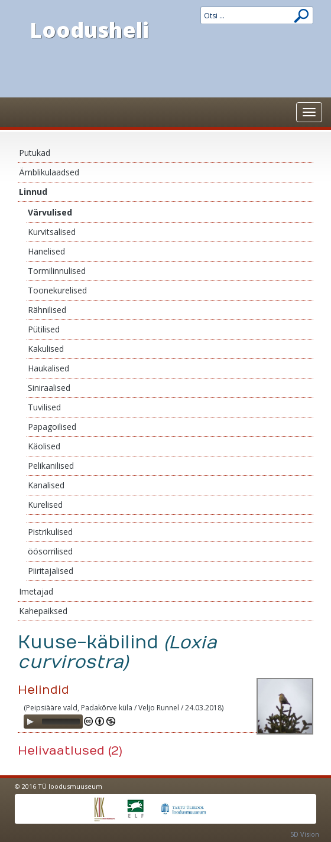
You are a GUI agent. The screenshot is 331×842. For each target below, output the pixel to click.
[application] (53, 721)
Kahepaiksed (43, 610)
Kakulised (46, 348)
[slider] (61, 721)
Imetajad (36, 591)
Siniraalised (49, 387)
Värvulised (50, 212)
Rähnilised (47, 309)
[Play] (30, 721)
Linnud (33, 191)
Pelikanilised (51, 465)
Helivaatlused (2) (70, 751)
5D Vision (304, 834)
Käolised (44, 446)
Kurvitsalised (52, 231)
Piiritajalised (50, 570)
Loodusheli (89, 29)
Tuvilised (44, 407)
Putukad (34, 152)
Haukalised (48, 368)
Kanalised (46, 485)
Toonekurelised (57, 290)
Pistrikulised (50, 531)
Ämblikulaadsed (49, 172)
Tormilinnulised (57, 270)
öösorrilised (50, 551)
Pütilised (44, 329)
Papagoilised (52, 426)
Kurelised (45, 504)
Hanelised (46, 251)
